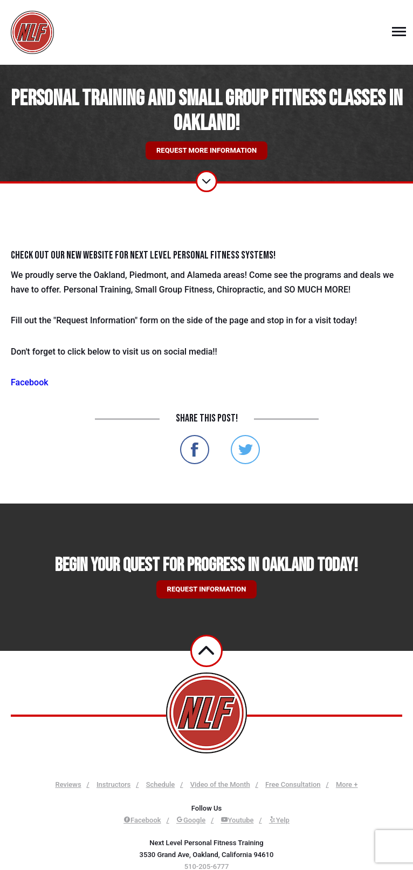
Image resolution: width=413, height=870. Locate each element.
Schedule (160, 784)
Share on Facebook (194, 449)
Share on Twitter (245, 449)
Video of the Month (220, 784)
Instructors (113, 784)
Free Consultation (293, 784)
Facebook (30, 382)
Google (190, 820)
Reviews (68, 784)
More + (347, 784)
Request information (206, 589)
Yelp (279, 820)
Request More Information (206, 150)
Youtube (237, 820)
